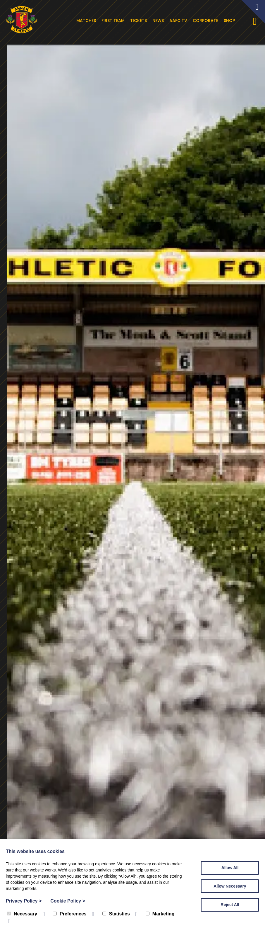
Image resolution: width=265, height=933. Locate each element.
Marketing (160, 913)
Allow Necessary (230, 886)
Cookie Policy (67, 900)
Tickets (141, 20)
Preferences (70, 913)
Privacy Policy (24, 900)
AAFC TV (181, 20)
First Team (116, 20)
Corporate (208, 20)
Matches (89, 20)
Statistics (116, 913)
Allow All (230, 867)
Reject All (230, 904)
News (161, 20)
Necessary (22, 913)
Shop (232, 20)
